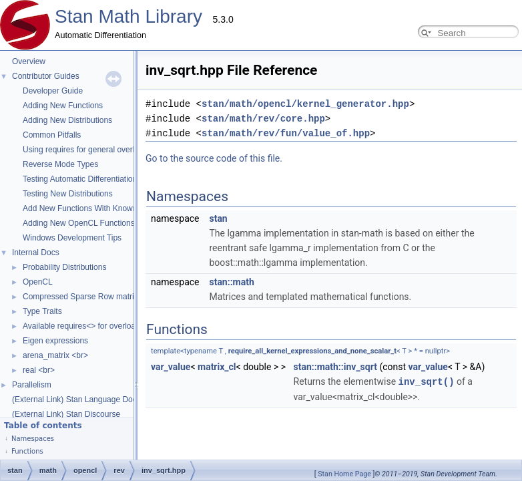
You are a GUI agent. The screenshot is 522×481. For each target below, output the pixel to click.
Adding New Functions (63, 105)
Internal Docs (35, 252)
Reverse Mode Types (60, 164)
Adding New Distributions (67, 120)
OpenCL (38, 282)
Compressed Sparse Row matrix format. (94, 296)
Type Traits (42, 311)
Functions (27, 451)
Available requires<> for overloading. (88, 326)
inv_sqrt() (293, 366)
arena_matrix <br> (55, 355)
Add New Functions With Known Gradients (98, 208)
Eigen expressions (55, 340)
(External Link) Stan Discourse (66, 414)
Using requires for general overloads (87, 149)
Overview (28, 61)
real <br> (39, 370)
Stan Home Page (344, 474)
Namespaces (32, 438)
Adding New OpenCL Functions (79, 223)
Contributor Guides (45, 76)
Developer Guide (53, 91)
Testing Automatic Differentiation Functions (98, 179)
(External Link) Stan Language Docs (76, 399)
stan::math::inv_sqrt (202, 352)
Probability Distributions (64, 267)
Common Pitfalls (52, 135)
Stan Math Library (128, 16)
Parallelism (31, 384)
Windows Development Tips (72, 238)
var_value (294, 352)
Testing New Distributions (68, 193)
